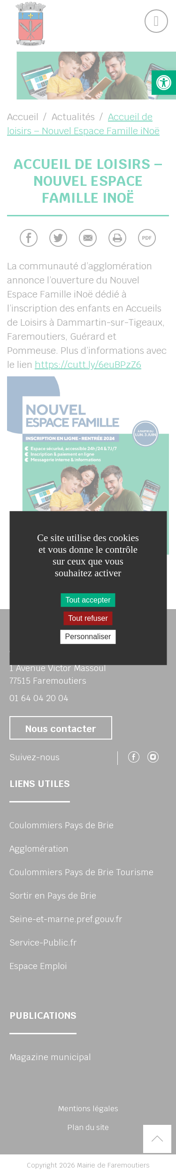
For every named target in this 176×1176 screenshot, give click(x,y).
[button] (164, 82)
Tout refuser (87, 618)
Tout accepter (87, 600)
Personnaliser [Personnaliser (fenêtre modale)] (88, 637)
